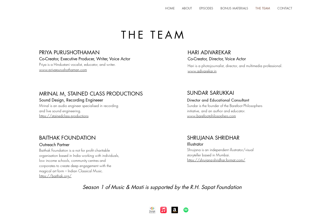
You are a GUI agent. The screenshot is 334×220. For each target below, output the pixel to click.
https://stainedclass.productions (63, 115)
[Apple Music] (163, 210)
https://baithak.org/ (55, 175)
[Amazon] (174, 210)
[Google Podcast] (152, 210)
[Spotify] (186, 210)
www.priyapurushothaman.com (63, 69)
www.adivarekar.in (202, 70)
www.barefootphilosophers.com (211, 115)
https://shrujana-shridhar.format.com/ (216, 159)
